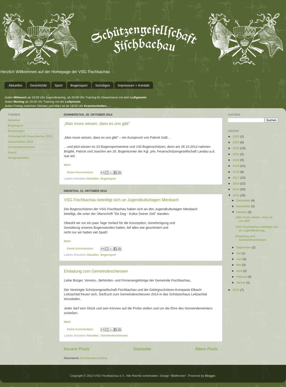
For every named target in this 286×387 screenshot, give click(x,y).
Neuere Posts (76, 349)
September (244, 247)
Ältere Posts (206, 349)
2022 (236, 154)
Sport (59, 85)
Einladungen (16, 131)
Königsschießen (18, 157)
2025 (236, 136)
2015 (236, 189)
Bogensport (79, 85)
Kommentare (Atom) (93, 358)
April (239, 271)
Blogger (210, 375)
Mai (239, 264)
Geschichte (38, 85)
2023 (236, 148)
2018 (236, 171)
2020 (236, 160)
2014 (236, 195)
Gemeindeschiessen (114, 335)
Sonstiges (102, 85)
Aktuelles (15, 85)
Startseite (142, 349)
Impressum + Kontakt (133, 85)
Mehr (67, 165)
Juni (239, 259)
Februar (242, 276)
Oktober (242, 212)
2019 (236, 165)
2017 (236, 177)
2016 (236, 183)
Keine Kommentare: (81, 172)
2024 (236, 142)
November (243, 206)
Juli (239, 253)
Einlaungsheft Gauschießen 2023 (30, 136)
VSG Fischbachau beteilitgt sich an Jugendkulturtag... (257, 228)
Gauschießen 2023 (20, 141)
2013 (236, 290)
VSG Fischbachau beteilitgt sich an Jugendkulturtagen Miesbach (121, 200)
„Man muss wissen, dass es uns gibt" (97, 123)
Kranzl (12, 152)
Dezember (243, 200)
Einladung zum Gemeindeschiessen (96, 271)
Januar (241, 282)
